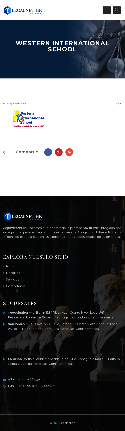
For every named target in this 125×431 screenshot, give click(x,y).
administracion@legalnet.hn (29, 379)
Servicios (12, 279)
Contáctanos (15, 286)
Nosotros (13, 273)
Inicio (10, 266)
